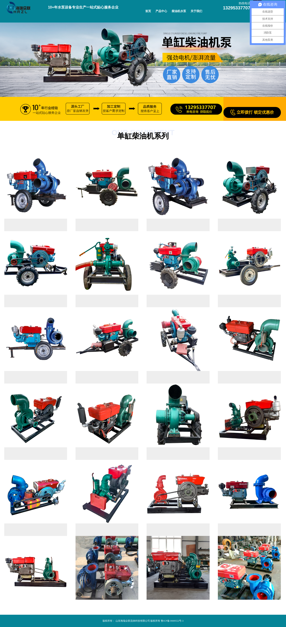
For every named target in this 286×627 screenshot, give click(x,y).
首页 (148, 11)
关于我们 (196, 11)
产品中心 (161, 11)
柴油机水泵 (179, 11)
